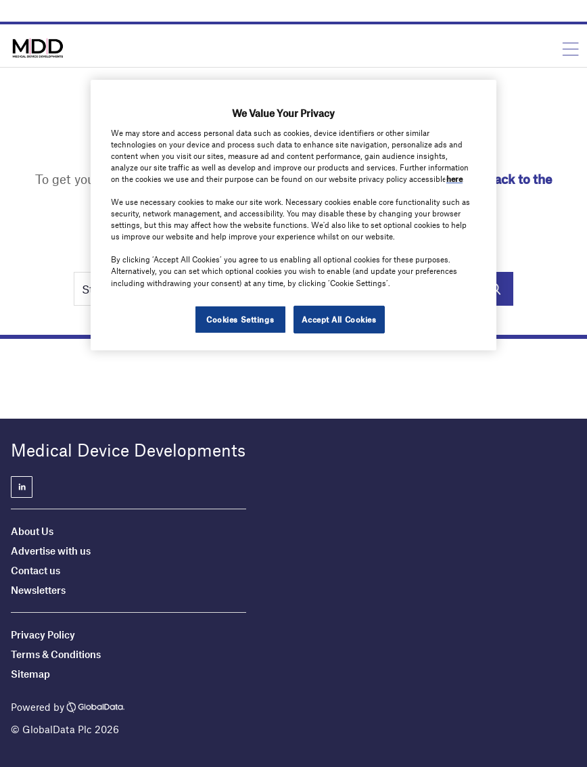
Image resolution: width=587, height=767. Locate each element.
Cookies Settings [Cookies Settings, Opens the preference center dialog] (240, 319)
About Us (32, 531)
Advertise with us (51, 550)
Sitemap (30, 674)
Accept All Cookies (339, 319)
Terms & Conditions (56, 654)
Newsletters (38, 590)
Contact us (35, 570)
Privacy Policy (43, 634)
